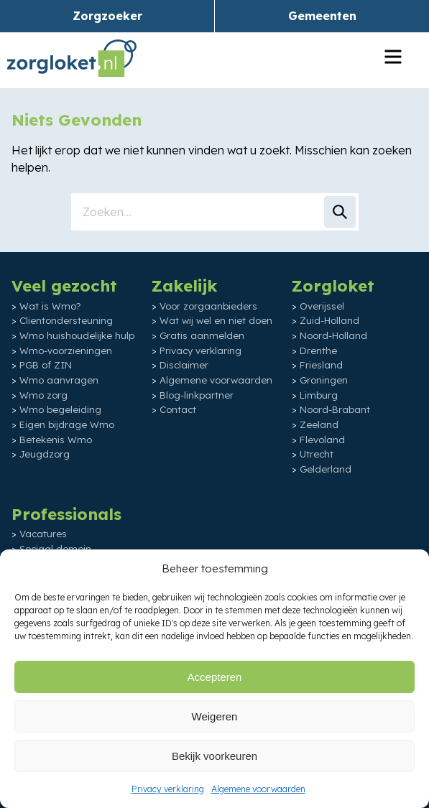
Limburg (319, 395)
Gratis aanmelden (202, 335)
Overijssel (322, 306)
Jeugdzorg (44, 454)
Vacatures (43, 533)
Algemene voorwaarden (258, 789)
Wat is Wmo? (50, 306)
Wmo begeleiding (60, 409)
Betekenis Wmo (55, 439)
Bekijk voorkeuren (214, 756)
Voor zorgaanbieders (208, 306)
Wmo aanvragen (58, 380)
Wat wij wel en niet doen (216, 320)
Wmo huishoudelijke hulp (76, 335)
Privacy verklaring (168, 789)
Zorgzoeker (107, 16)
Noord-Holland (333, 335)
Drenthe (318, 350)
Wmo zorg (43, 395)
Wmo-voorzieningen (65, 350)
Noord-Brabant (335, 409)
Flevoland (322, 439)
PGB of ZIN (45, 365)
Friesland (321, 365)
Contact (178, 409)
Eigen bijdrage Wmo (66, 424)
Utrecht (316, 454)
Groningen (324, 380)
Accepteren (215, 677)
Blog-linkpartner (197, 395)
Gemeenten (322, 16)
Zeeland (319, 424)
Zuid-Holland (329, 320)
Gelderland (325, 469)
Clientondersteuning (66, 320)
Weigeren (215, 716)
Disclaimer (184, 365)
